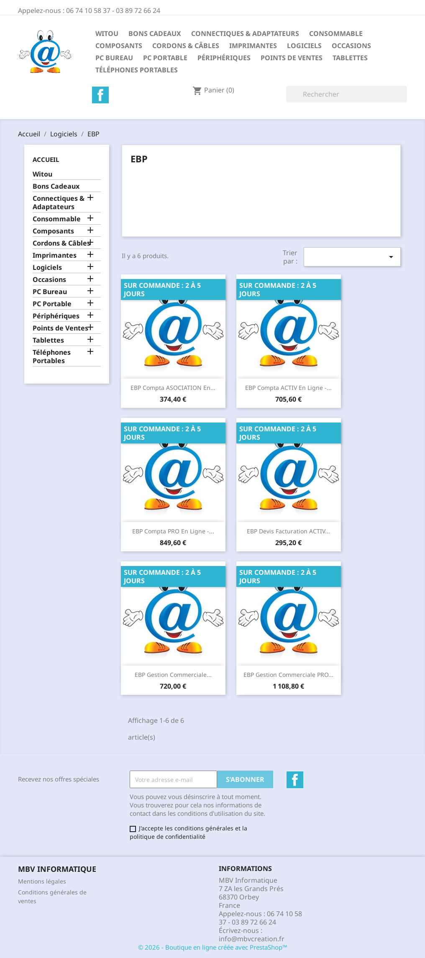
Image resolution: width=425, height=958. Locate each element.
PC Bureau (114, 57)
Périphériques (224, 57)
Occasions (351, 45)
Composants (118, 45)
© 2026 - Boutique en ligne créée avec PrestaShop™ (212, 947)
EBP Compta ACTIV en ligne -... (288, 388)
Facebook (100, 95)
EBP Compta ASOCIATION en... (173, 388)
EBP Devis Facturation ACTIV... (288, 531)
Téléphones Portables (136, 69)
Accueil (46, 159)
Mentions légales (42, 881)
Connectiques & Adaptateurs (245, 33)
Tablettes (350, 57)
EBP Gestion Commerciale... (173, 675)
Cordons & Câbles (185, 45)
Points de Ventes (292, 57)
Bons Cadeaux (154, 33)
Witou (106, 33)
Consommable (336, 33)
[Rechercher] (346, 94)
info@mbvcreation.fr (251, 938)
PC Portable (165, 57)
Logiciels (304, 45)
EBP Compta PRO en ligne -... (173, 531)
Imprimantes (253, 45)
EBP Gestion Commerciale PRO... (288, 675)
